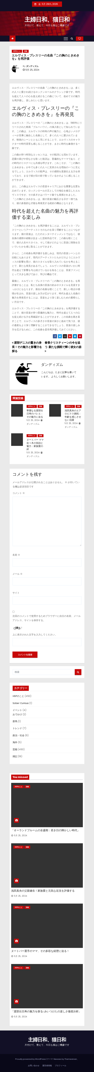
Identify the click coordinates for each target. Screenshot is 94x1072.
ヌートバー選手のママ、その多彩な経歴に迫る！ (40, 951)
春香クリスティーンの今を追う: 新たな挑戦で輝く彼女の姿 (63, 347)
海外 (15, 742)
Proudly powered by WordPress (30, 1059)
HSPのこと (17, 51)
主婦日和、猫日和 (47, 19)
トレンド (17, 728)
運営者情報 (47, 1065)
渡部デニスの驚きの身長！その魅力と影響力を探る (27, 347)
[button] (72, 38)
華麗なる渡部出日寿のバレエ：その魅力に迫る (35, 413)
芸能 (25, 51)
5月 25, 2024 (33, 420)
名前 (16, 555)
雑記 (15, 756)
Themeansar (70, 1059)
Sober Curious (21, 703)
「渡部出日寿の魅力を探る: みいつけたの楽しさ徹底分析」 (46, 1011)
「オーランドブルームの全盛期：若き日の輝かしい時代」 (45, 830)
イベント (17, 710)
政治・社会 (18, 735)
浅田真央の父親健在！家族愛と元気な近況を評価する (43, 890)
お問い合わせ (33, 1065)
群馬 (15, 721)
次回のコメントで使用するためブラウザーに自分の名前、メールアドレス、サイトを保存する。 (46, 618)
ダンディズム (32, 66)
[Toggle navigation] (65, 38)
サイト (16, 593)
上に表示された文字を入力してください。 (34, 634)
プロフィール (60, 1065)
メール (17, 574)
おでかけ (17, 714)
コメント (18, 493)
